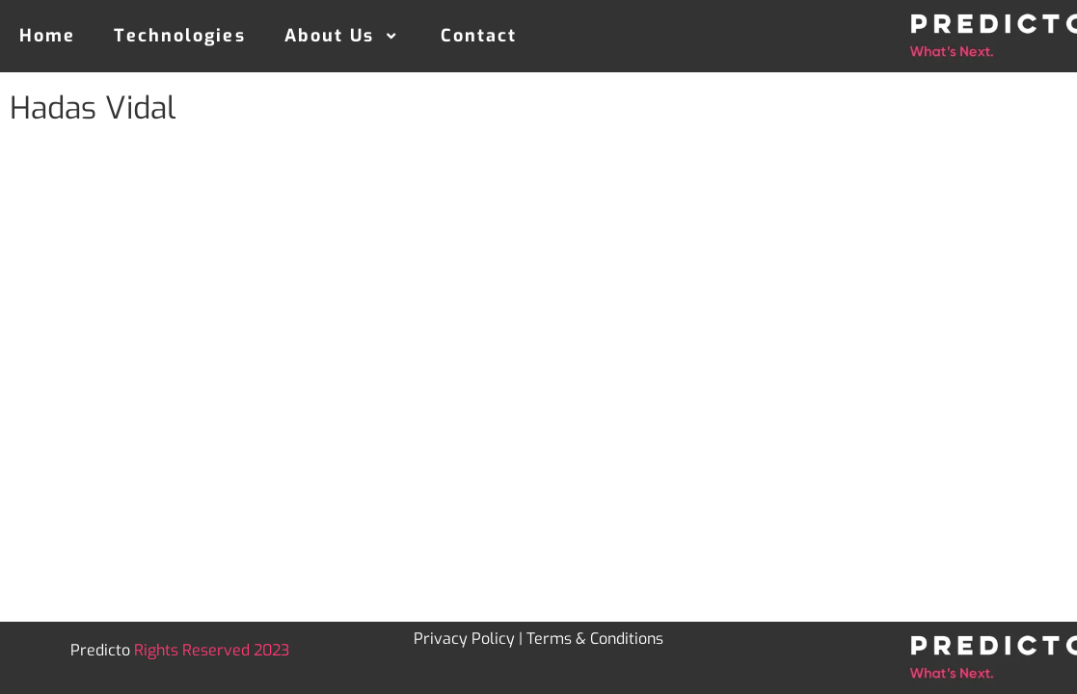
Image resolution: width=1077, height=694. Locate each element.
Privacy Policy (464, 638)
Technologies (179, 35)
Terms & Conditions (594, 638)
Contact (479, 35)
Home (47, 35)
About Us (343, 35)
